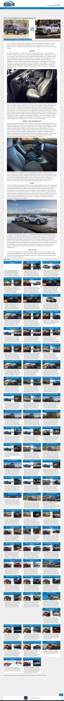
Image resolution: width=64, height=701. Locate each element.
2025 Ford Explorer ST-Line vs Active (32, 296)
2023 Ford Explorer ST (12, 460)
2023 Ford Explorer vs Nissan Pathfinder (32, 428)
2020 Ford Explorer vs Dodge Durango (51, 527)
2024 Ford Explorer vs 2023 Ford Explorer (32, 395)
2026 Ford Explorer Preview (51, 411)
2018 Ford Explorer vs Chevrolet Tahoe (51, 626)
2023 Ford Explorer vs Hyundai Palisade (12, 478)
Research (34, 8)
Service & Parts (26, 8)
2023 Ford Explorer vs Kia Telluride (51, 478)
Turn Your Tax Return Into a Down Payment (12, 659)
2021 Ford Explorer (51, 493)
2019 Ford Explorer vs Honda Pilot (51, 576)
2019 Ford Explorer (51, 593)
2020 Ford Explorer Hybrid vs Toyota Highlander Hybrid (32, 527)
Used (13, 8)
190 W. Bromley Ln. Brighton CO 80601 (54, 5)
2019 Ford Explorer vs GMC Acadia (12, 593)
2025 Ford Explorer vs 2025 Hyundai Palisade (32, 312)
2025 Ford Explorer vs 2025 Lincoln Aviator (12, 329)
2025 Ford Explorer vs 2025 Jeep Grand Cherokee (32, 329)
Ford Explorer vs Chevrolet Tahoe (32, 658)
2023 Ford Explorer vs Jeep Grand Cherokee (13, 445)
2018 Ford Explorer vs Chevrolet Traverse (12, 626)
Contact (46, 39)
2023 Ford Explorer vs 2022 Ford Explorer (32, 445)
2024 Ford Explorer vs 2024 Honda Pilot (13, 395)
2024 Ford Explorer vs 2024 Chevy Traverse (51, 378)
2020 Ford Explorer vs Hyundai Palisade (32, 544)
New (9, 8)
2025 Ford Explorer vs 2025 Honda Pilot (13, 345)
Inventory (17, 39)
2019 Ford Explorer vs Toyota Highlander (32, 594)
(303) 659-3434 (56, 4)
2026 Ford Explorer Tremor (51, 295)
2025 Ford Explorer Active (13, 311)
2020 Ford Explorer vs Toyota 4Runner (12, 527)
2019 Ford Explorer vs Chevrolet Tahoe (32, 577)
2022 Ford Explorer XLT (51, 444)
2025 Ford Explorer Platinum (12, 361)
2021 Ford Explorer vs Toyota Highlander (32, 511)
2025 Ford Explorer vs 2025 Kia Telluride (51, 329)
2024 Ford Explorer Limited (51, 361)
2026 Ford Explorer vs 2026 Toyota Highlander (12, 262)
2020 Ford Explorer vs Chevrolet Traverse (51, 544)
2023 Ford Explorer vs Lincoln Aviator (32, 461)
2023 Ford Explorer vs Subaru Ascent (13, 428)
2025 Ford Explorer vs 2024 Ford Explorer (51, 345)
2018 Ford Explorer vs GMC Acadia (32, 642)
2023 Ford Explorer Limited (51, 394)
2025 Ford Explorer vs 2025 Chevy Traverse (32, 345)
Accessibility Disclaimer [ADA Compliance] (34, 698)
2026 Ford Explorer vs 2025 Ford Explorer (32, 279)
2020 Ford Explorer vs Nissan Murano (32, 561)
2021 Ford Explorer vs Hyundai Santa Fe (51, 511)
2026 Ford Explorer (12, 493)
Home (5, 8)
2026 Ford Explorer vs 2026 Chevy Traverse (51, 262)
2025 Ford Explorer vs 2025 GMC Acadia (51, 312)
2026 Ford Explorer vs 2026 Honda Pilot (13, 279)
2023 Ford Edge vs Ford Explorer (51, 427)
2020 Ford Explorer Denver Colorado (51, 561)
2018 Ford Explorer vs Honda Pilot (13, 642)
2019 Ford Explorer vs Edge (12, 576)
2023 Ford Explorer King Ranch (12, 411)
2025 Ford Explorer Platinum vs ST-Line (51, 279)
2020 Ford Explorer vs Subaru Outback (13, 544)
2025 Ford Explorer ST (32, 361)
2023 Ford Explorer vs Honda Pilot (51, 460)
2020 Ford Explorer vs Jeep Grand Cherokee (13, 561)
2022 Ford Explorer (32, 493)
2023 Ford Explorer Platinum (32, 411)
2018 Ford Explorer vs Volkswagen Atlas (32, 626)
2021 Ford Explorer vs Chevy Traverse (12, 511)
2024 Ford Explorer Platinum (12, 378)
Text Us (61, 694)
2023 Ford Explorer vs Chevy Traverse (32, 478)
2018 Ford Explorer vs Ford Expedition (51, 609)
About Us (40, 8)
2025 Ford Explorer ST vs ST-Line (12, 295)
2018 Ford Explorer (51, 642)
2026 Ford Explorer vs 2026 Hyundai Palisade (32, 262)
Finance (18, 8)
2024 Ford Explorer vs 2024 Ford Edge (32, 378)
